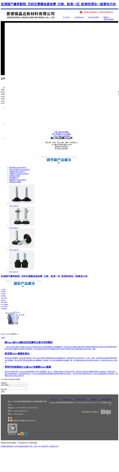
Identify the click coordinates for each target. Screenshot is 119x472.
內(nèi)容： (4, 390)
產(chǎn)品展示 (94, 17)
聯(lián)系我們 (109, 19)
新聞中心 (106, 17)
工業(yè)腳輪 (57, 136)
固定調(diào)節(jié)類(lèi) (17, 167)
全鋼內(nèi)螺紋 (14, 176)
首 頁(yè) (66, 17)
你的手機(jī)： (6, 385)
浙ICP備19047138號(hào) (90, 412)
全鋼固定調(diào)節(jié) (17, 172)
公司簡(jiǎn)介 (79, 17)
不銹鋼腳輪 (66, 136)
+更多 (3, 338)
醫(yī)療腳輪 (56, 134)
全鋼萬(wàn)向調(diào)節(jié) (19, 174)
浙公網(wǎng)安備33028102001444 (23, 421)
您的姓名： (5, 383)
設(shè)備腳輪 (66, 134)
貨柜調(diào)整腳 (15, 182)
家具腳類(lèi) (13, 178)
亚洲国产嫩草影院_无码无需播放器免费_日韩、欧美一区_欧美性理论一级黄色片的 (58, 4)
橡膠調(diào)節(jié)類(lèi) (17, 180)
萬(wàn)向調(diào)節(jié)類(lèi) (19, 169)
